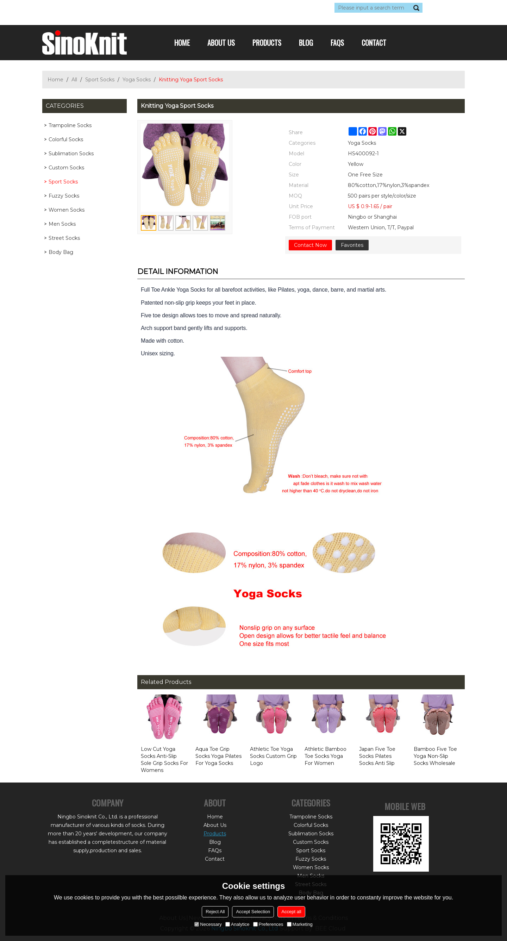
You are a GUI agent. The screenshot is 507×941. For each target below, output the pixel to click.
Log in (85, 8)
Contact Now (310, 245)
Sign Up (107, 8)
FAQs (337, 42)
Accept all (291, 911)
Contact (374, 42)
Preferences (268, 924)
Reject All (215, 911)
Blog (306, 42)
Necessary (207, 924)
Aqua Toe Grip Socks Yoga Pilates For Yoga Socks (218, 756)
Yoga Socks (137, 79)
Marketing (300, 924)
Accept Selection (253, 911)
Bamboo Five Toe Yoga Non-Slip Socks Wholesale (435, 756)
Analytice (237, 924)
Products (266, 42)
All (74, 79)
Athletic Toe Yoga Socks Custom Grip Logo (273, 756)
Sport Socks (99, 79)
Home (182, 42)
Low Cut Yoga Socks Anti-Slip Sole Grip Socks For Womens (164, 759)
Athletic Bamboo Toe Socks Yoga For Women (325, 756)
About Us (221, 42)
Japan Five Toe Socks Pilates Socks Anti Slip (377, 756)
